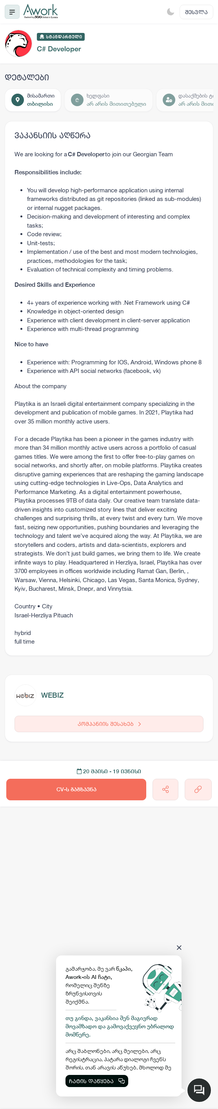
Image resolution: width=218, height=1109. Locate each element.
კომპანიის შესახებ (109, 723)
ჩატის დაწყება (97, 1081)
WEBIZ (52, 695)
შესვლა (196, 12)
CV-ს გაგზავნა (76, 789)
